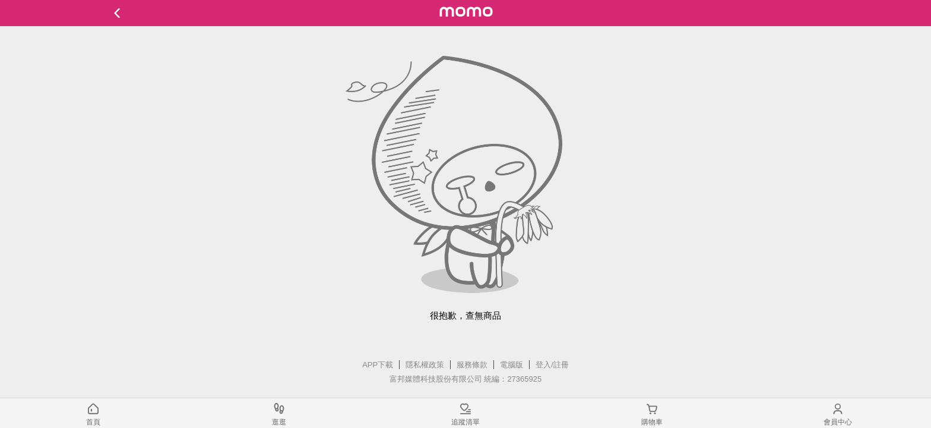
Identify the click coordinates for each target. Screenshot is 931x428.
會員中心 (838, 422)
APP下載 (377, 364)
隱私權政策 (425, 364)
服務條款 (472, 364)
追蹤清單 (465, 422)
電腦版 (511, 364)
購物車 (652, 422)
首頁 (93, 422)
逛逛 (279, 422)
